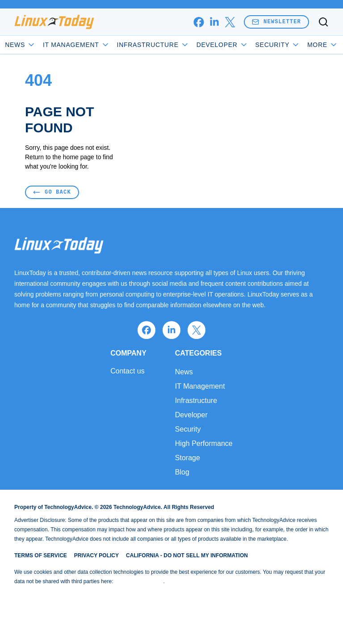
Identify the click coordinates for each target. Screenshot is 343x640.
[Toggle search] (323, 22)
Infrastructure (153, 44)
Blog (182, 472)
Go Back (52, 192)
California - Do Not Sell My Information (187, 555)
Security (277, 44)
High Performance (204, 443)
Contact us (127, 371)
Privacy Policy (96, 555)
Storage (187, 458)
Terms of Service (40, 555)
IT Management (76, 44)
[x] (230, 22)
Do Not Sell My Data (139, 581)
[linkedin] (214, 22)
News (20, 44)
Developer (222, 44)
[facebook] (198, 22)
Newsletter (276, 21)
